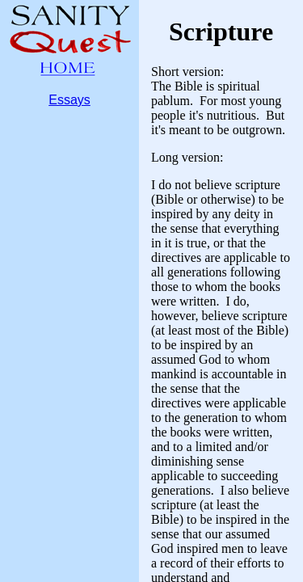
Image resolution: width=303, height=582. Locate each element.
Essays (69, 100)
